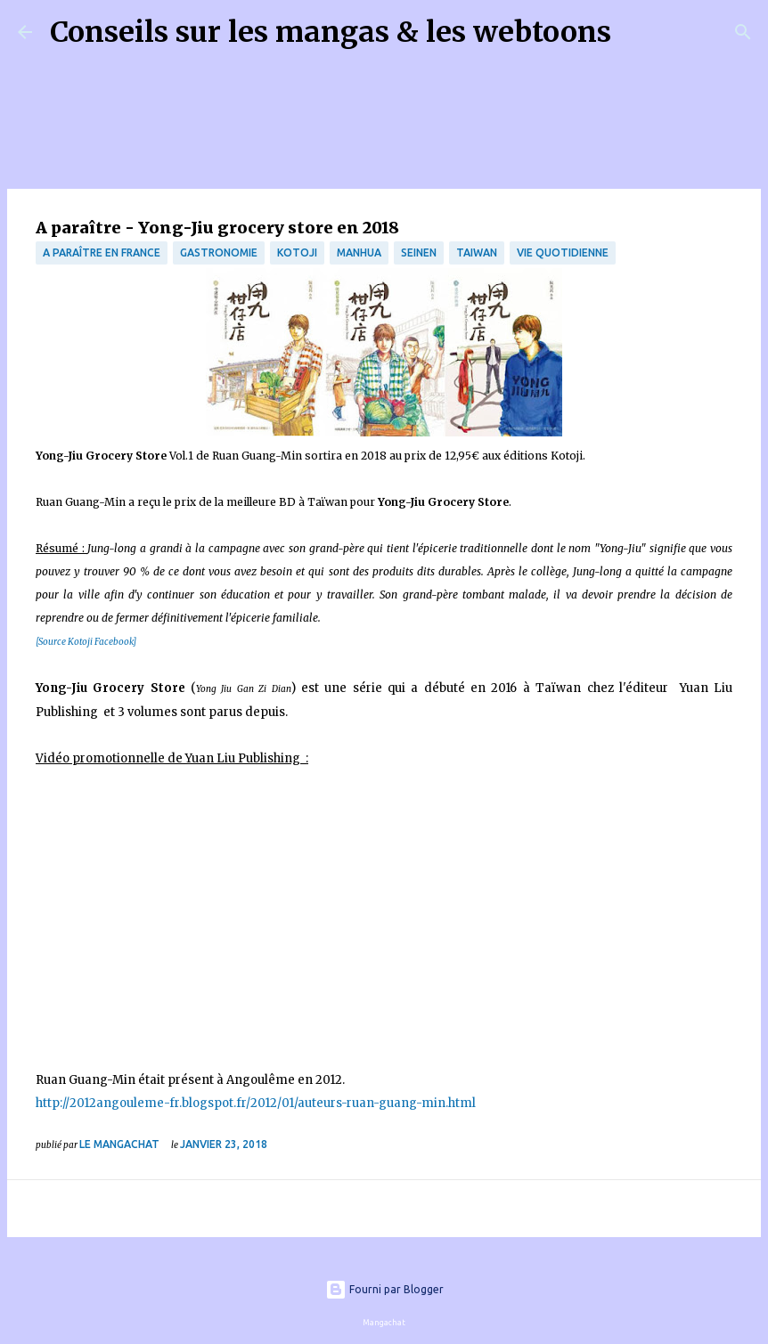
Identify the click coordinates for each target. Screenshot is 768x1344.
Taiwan (476, 252)
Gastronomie (218, 252)
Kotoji (297, 252)
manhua (359, 252)
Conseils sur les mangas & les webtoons (330, 32)
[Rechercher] (636, 32)
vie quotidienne (563, 252)
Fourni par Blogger (384, 1289)
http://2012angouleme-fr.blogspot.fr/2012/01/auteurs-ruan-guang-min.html (257, 1103)
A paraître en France (101, 252)
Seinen (419, 252)
